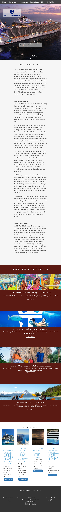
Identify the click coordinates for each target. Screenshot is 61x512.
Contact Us (50, 2)
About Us (10, 501)
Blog (42, 2)
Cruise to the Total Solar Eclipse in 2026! (38, 452)
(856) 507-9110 (31, 501)
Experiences (13, 2)
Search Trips (34, 2)
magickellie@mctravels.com (31, 499)
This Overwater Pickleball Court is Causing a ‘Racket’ (53, 453)
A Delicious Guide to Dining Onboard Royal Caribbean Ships (8, 456)
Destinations (24, 2)
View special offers (30, 57)
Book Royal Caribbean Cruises (30, 45)
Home (4, 2)
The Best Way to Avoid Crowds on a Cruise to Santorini (23, 454)
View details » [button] (30, 299)
